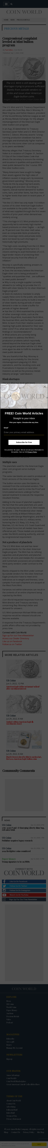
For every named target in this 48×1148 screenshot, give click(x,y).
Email (6, 428)
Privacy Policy (32, 452)
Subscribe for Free (24, 442)
